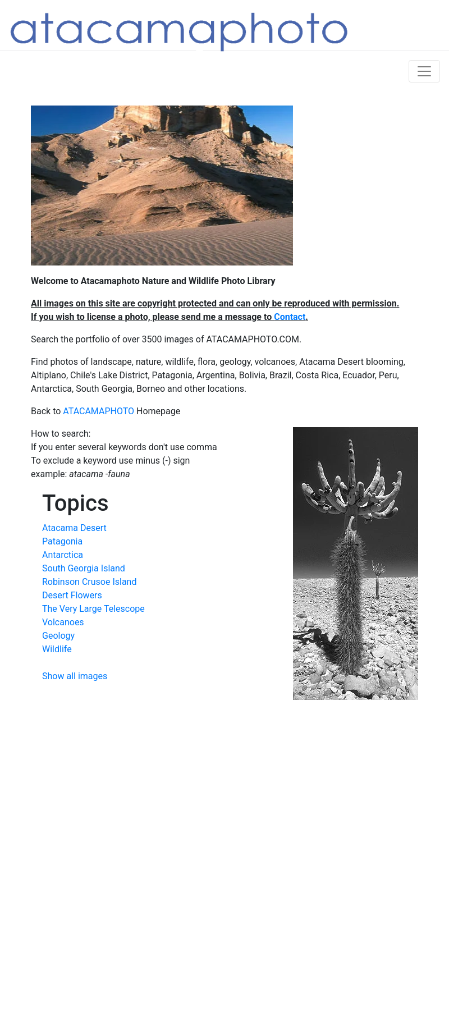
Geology (58, 635)
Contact (289, 317)
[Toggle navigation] (424, 71)
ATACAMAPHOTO (98, 411)
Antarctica (62, 555)
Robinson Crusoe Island (89, 581)
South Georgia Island (83, 568)
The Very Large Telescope (93, 608)
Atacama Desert (74, 528)
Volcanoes (63, 622)
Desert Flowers (72, 595)
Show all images (74, 676)
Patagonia (62, 541)
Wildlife (57, 649)
